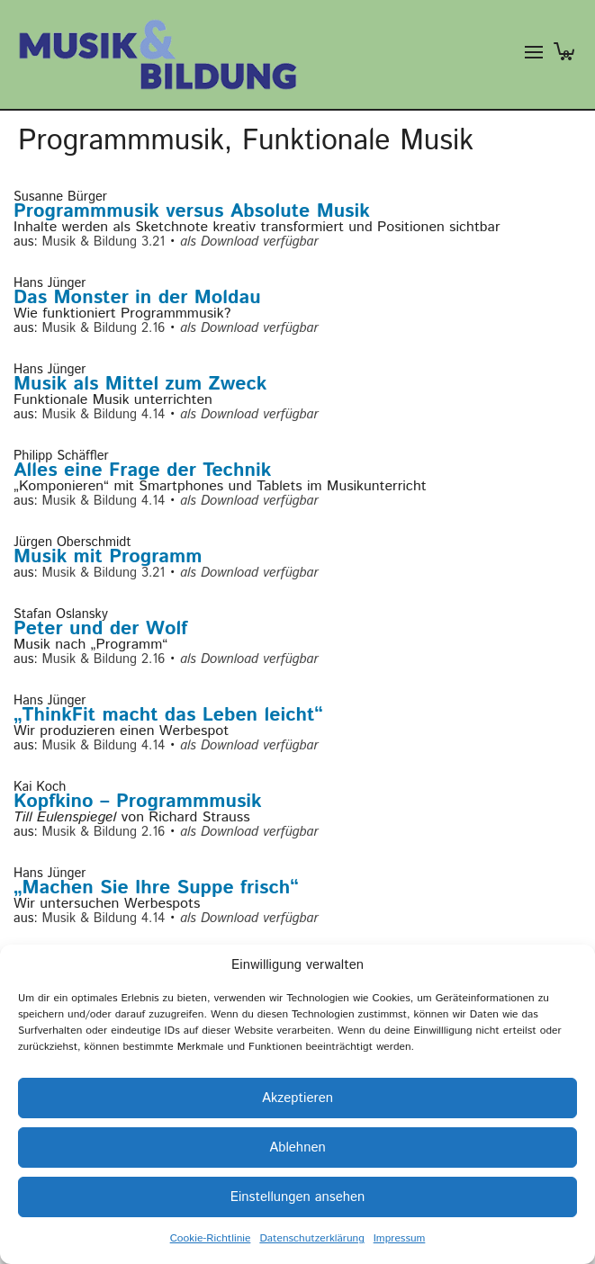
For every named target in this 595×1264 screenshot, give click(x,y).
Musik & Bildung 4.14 (104, 414)
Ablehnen (297, 1147)
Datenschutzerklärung (311, 1238)
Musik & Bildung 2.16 (104, 327)
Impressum (400, 1238)
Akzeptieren (297, 1098)
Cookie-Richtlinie (210, 1238)
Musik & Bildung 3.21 (104, 241)
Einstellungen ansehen (297, 1197)
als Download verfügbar (249, 241)
